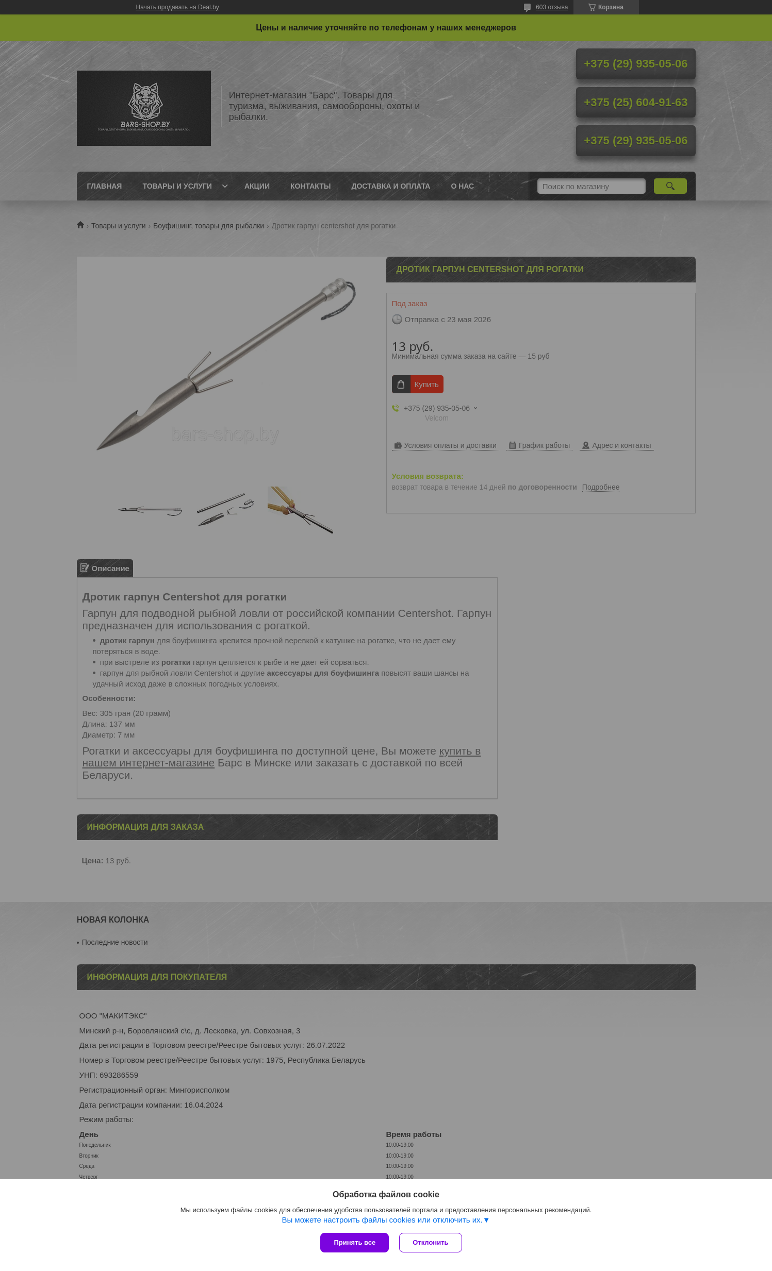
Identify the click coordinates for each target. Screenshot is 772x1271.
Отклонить (430, 1242)
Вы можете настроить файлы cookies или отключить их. (382, 1219)
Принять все (354, 1242)
